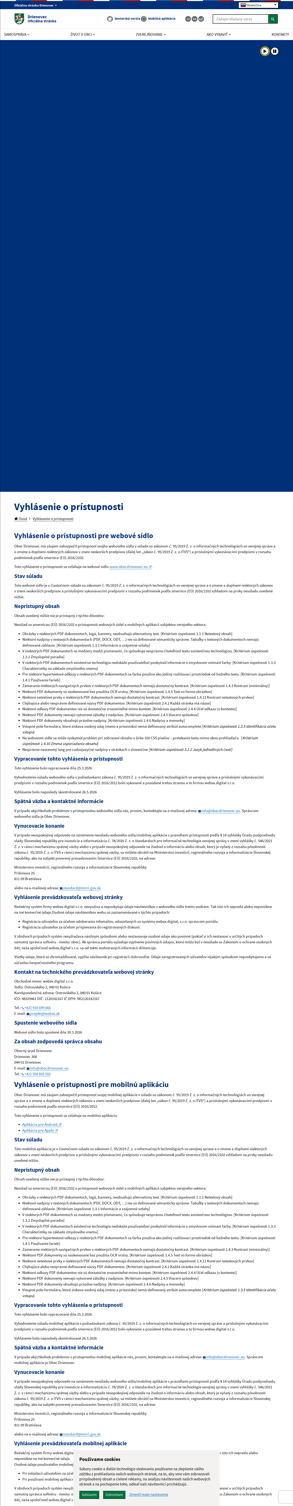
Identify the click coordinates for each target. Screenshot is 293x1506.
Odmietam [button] (114, 1494)
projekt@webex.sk (45, 1013)
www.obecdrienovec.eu (130, 566)
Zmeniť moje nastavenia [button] (148, 1494)
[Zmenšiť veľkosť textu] (188, 19)
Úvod (20, 518)
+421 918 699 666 (37, 1007)
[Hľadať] (273, 19)
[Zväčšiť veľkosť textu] (201, 19)
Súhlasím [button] (89, 1494)
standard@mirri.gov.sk (81, 887)
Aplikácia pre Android (41, 1124)
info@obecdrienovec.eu (221, 810)
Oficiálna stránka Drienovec (35, 5)
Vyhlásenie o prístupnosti (53, 518)
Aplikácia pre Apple (40, 1130)
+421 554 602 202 (37, 1073)
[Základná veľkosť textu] (194, 19)
